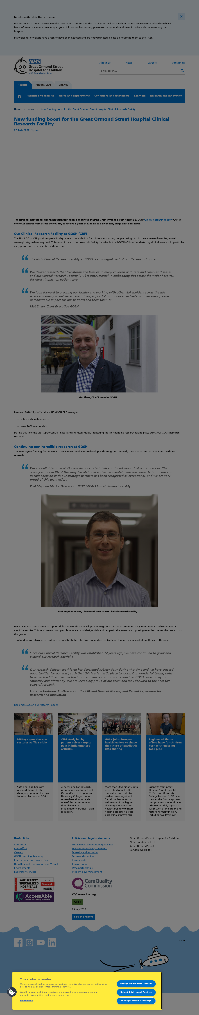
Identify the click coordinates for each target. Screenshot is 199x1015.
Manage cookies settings (136, 1001)
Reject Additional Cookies (136, 992)
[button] (12, 992)
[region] (87, 991)
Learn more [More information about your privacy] (26, 1000)
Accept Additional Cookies (136, 984)
